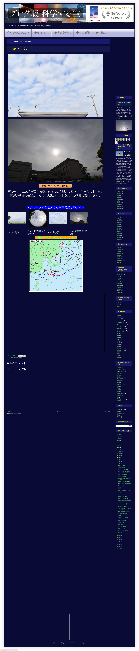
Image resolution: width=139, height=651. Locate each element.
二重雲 (118, 251)
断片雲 (118, 228)
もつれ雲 (119, 247)
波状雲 (118, 257)
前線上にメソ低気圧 (123, 498)
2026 (118, 434)
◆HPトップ (41, 33)
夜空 (118, 382)
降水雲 (118, 291)
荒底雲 (118, 289)
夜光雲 (118, 380)
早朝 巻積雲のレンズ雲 (123, 511)
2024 (118, 438)
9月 (119, 455)
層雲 (118, 195)
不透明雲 (119, 249)
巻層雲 (16, 357)
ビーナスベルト (120, 371)
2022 (118, 443)
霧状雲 (118, 239)
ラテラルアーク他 (122, 504)
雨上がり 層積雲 (122, 526)
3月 (119, 537)
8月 (119, 457)
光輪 (118, 337)
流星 (118, 391)
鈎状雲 (118, 235)
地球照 (118, 377)
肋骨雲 (118, 258)
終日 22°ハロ (121, 524)
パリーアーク (120, 326)
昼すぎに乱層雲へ (122, 476)
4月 (119, 535)
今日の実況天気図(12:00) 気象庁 (56, 237)
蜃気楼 (118, 357)
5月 (119, 463)
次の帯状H (120, 532)
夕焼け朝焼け (120, 378)
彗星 (118, 386)
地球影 (118, 375)
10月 (120, 453)
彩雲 (118, 344)
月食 (118, 389)
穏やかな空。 (121, 486)
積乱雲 (118, 203)
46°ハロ (119, 319)
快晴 (118, 388)
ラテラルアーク (120, 330)
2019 (118, 544)
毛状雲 (118, 230)
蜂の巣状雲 (119, 260)
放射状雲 (119, 255)
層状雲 (118, 222)
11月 (120, 451)
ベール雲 (119, 281)
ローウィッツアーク (122, 331)
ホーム (58, 411)
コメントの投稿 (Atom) (15, 413)
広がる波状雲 (121, 528)
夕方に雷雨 (121, 522)
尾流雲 (118, 285)
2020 (118, 447)
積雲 (118, 204)
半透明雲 (119, 253)
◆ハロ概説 (83, 33)
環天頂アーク (120, 348)
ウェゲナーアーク (121, 322)
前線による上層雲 (122, 496)
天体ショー (119, 384)
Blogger (83, 643)
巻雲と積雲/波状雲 (122, 474)
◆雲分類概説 (62, 33)
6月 (119, 461)
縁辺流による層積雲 (123, 518)
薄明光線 (119, 354)
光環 (118, 335)
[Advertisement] (124, 66)
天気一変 (120, 494)
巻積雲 (118, 199)
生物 (118, 415)
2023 (118, 441)
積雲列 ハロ (121, 488)
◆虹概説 (100, 33)
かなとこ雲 (119, 274)
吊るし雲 (119, 373)
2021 (118, 445)
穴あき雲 (119, 287)
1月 (119, 541)
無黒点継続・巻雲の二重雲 (124, 483)
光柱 (118, 333)
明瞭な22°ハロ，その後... (124, 467)
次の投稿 (10, 411)
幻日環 (118, 342)
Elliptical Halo (120, 320)
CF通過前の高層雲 (122, 513)
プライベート (120, 409)
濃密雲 (118, 231)
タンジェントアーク (122, 324)
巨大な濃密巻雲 (122, 520)
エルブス (119, 367)
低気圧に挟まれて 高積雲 (124, 481)
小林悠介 (127, 151)
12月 (120, 449)
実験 (118, 411)
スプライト (119, 369)
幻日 (118, 341)
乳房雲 (118, 283)
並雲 (118, 219)
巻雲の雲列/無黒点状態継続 (125, 472)
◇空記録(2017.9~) (18, 33)
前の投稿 (107, 411)
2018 (118, 546)
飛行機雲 (119, 401)
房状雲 (118, 224)
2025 (118, 436)
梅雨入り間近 (121, 465)
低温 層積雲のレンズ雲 (124, 490)
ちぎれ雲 (119, 276)
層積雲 (118, 193)
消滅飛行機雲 (120, 393)
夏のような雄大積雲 (123, 470)
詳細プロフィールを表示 (121, 183)
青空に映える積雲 (122, 506)
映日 (118, 346)
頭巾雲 (118, 292)
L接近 (119, 516)
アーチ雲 (119, 278)
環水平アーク (120, 350)
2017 (118, 548)
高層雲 (118, 206)
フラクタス (119, 280)
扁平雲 (118, 226)
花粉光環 (119, 352)
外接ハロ (119, 339)
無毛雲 (118, 233)
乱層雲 (118, 191)
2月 (119, 539)
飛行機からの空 (120, 399)
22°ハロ (13, 357)
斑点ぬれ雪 (119, 413)
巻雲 (118, 201)
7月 (119, 459)
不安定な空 (121, 492)
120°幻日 (119, 315)
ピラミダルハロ (120, 328)
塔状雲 (118, 220)
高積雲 (20, 357)
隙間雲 (118, 262)
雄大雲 (118, 237)
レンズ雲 (119, 217)
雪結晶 (118, 417)
